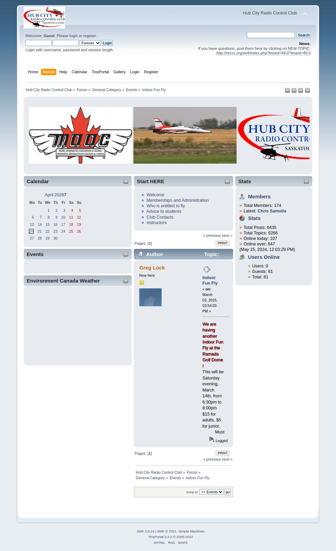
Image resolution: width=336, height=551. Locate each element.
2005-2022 (184, 537)
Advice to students (163, 211)
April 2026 (54, 194)
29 (47, 238)
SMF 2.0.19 (145, 531)
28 (40, 238)
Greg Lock (152, 268)
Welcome (155, 194)
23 (55, 231)
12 (79, 217)
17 (63, 224)
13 (32, 224)
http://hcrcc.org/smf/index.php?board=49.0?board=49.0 (263, 53)
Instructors (156, 222)
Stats (244, 181)
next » (227, 235)
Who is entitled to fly (166, 205)
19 (79, 224)
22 (47, 231)
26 (79, 231)
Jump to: (192, 492)
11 (71, 217)
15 (47, 224)
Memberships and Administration (178, 200)
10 (63, 217)
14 (40, 224)
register (89, 36)
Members (259, 196)
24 (63, 231)
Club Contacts (160, 217)
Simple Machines (191, 531)
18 (71, 224)
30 (55, 238)
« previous (212, 235)
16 (55, 224)
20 (31, 231)
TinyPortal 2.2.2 (160, 537)
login (73, 36)
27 (32, 238)
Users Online (264, 257)
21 (40, 231)
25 (71, 231)
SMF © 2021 (166, 531)
